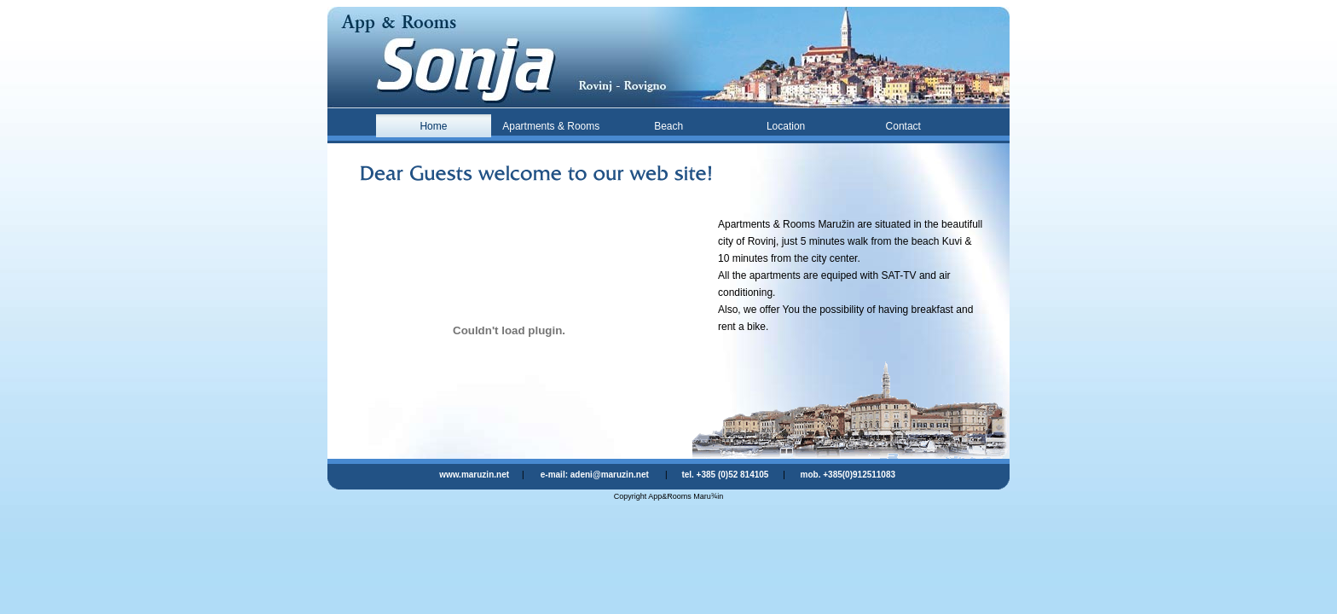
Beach (668, 126)
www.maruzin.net (474, 474)
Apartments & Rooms (550, 126)
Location (786, 126)
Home (433, 126)
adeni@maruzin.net (609, 474)
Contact (903, 126)
